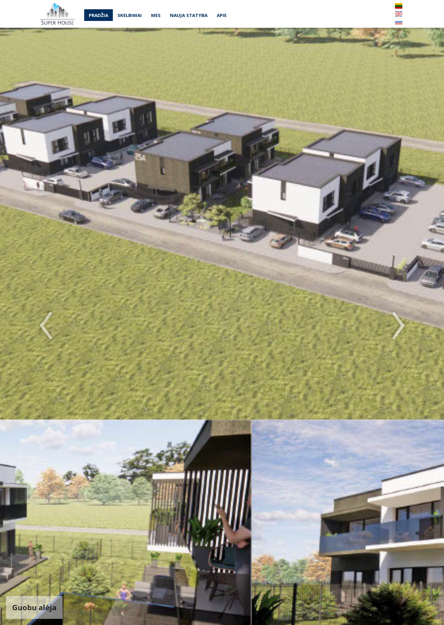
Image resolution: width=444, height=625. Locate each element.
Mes (156, 15)
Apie (222, 15)
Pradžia (98, 15)
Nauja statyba (189, 15)
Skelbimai (129, 15)
